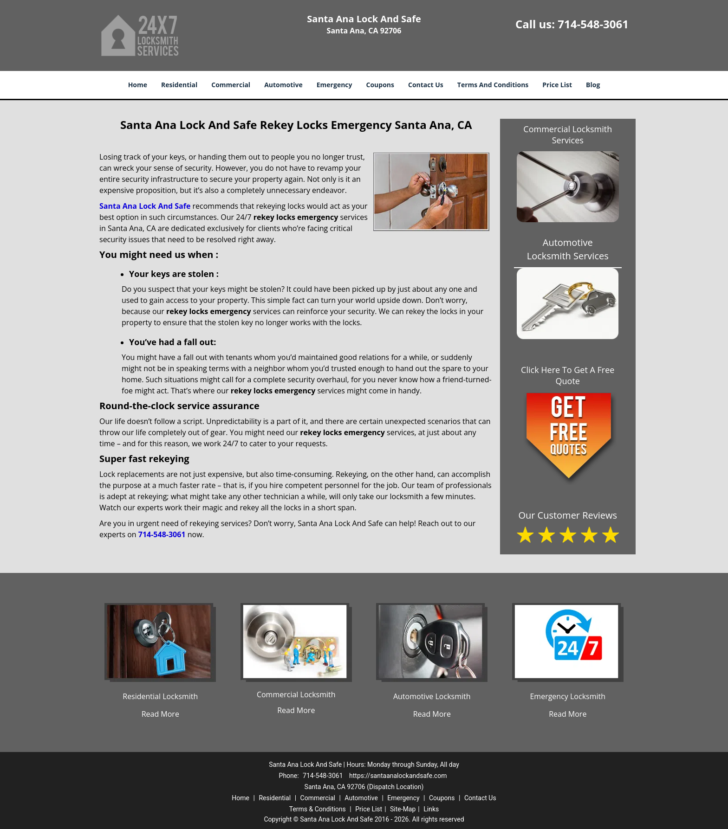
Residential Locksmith (160, 696)
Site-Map (403, 809)
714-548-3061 (593, 24)
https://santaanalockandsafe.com (398, 775)
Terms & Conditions (317, 809)
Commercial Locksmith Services (567, 134)
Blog (593, 84)
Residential (179, 84)
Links (431, 809)
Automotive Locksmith (432, 696)
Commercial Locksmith (296, 694)
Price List (557, 84)
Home (137, 84)
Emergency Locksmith (567, 696)
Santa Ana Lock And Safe (144, 206)
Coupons (380, 84)
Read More (160, 714)
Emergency (334, 84)
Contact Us (425, 84)
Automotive (283, 84)
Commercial (230, 84)
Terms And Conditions (493, 84)
